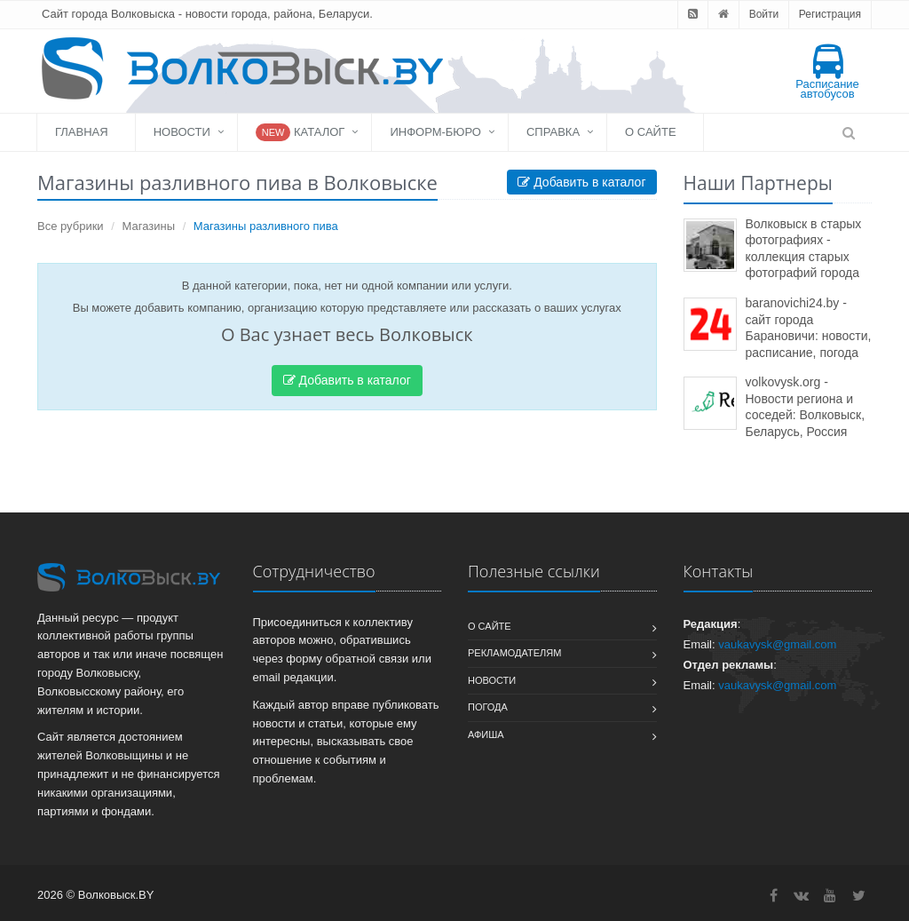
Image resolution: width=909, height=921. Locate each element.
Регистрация (830, 14)
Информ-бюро (435, 132)
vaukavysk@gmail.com (777, 644)
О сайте (650, 132)
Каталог (300, 132)
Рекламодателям (514, 652)
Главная (81, 132)
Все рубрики (70, 226)
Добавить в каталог (581, 182)
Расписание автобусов (827, 72)
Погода (488, 707)
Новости (182, 132)
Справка (553, 132)
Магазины (149, 226)
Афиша (486, 734)
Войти (764, 14)
